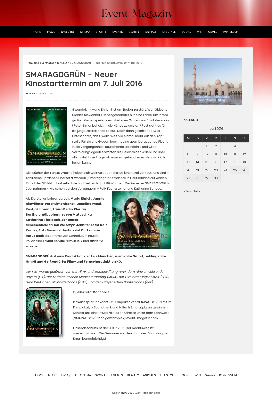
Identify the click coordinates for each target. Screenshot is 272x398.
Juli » (196, 191)
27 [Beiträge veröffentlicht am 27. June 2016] (188, 178)
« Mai (187, 191)
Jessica (30, 93)
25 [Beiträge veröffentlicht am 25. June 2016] (235, 170)
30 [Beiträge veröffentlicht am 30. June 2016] (216, 178)
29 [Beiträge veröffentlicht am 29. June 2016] (207, 178)
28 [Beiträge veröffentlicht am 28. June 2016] (198, 178)
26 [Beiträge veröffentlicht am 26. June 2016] (244, 170)
